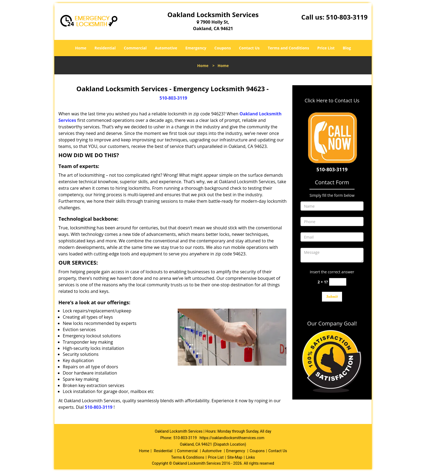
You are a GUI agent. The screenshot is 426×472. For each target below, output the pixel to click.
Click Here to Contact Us (332, 100)
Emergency (195, 47)
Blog (347, 47)
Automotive (166, 47)
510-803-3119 (347, 16)
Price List (326, 47)
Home (80, 47)
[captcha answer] (337, 282)
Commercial (135, 47)
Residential (105, 47)
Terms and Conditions (288, 47)
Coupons (222, 47)
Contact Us (249, 47)
